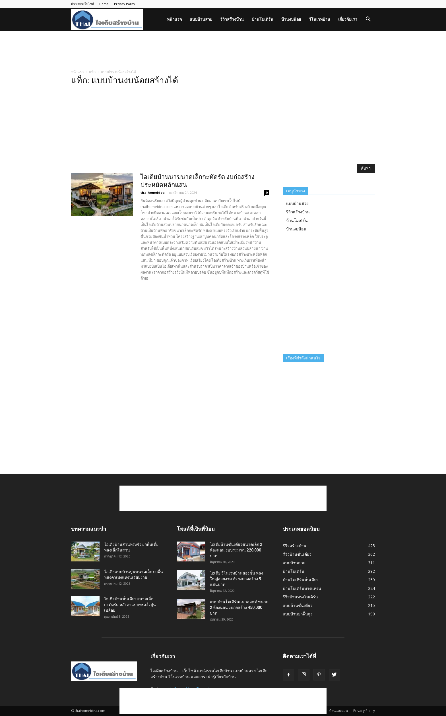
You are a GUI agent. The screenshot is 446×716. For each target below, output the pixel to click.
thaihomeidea (153, 192)
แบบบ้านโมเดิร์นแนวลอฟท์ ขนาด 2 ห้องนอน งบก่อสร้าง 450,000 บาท (239, 607)
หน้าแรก (174, 19)
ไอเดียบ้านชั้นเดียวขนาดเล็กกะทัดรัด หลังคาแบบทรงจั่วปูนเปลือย (130, 605)
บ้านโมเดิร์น (262, 19)
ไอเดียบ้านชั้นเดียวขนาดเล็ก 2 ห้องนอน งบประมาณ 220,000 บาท (236, 550)
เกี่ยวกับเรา (347, 19)
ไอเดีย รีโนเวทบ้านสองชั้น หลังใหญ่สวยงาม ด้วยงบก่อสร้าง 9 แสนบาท (236, 579)
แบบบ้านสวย (201, 19)
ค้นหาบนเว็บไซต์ (82, 4)
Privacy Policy (124, 4)
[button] (368, 19)
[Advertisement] (223, 50)
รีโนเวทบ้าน (319, 19)
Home (104, 4)
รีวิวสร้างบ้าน (232, 19)
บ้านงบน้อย (291, 19)
